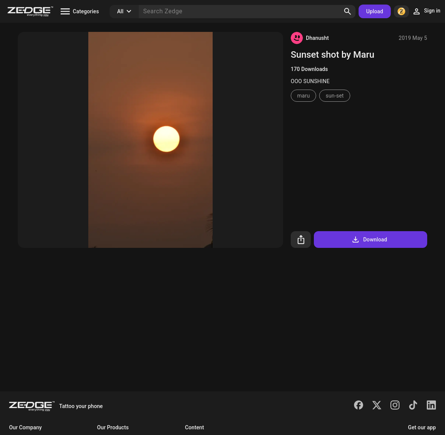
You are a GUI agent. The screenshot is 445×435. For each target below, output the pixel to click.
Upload (374, 11)
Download (369, 239)
